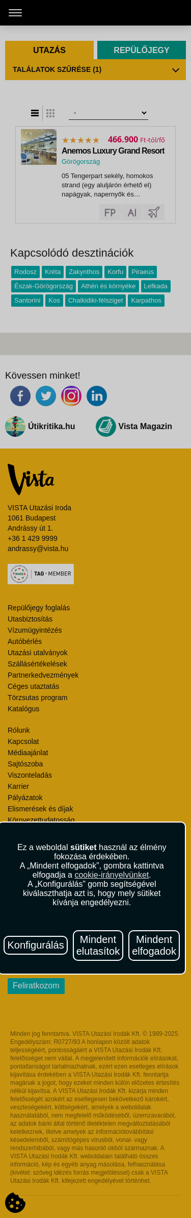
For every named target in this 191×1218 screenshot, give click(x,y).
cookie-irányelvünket (111, 875)
